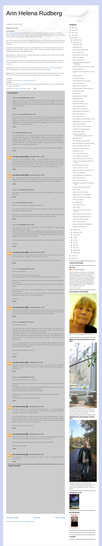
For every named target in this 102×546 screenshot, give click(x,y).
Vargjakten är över (78, 151)
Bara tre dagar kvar (78, 52)
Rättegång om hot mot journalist (82, 121)
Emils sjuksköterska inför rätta (81, 146)
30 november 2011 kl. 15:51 (26, 224)
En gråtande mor (77, 47)
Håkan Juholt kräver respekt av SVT (83, 170)
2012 (73, 35)
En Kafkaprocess (77, 202)
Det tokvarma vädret (78, 78)
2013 (73, 32)
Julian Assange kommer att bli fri (82, 214)
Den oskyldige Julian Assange (81, 141)
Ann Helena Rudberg (34, 13)
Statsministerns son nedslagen (81, 194)
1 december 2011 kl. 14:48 (36, 454)
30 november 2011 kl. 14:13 (28, 114)
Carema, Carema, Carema (80, 167)
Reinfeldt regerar (77, 75)
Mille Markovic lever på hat (80, 55)
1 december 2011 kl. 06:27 (36, 362)
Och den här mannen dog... (80, 153)
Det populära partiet (78, 91)
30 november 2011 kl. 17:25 (26, 269)
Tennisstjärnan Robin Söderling (51, 67)
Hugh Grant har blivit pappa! (81, 219)
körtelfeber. (9, 64)
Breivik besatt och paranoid (80, 50)
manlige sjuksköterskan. (29, 80)
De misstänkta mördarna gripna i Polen (84, 119)
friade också (16, 80)
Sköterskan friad (77, 44)
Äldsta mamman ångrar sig (80, 192)
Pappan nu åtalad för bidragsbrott (82, 224)
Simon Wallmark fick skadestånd (82, 175)
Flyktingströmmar (78, 98)
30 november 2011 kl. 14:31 (26, 190)
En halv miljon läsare (79, 60)
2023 (73, 27)
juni (74, 240)
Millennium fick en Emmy (80, 86)
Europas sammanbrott (79, 221)
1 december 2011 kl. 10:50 (36, 406)
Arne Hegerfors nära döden (80, 156)
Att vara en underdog (79, 172)
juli (74, 237)
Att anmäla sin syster (79, 205)
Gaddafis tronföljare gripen (80, 103)
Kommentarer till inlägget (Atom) (25, 521)
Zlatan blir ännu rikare (79, 178)
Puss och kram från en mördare (82, 126)
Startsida (36, 518)
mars (74, 247)
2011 (73, 38)
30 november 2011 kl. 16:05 (36, 252)
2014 (73, 30)
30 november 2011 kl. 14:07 (26, 98)
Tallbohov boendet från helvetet (82, 216)
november (76, 42)
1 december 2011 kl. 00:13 (26, 322)
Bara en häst (76, 189)
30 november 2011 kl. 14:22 (36, 156)
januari (75, 252)
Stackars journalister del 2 (80, 226)
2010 (73, 256)
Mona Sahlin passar (78, 83)
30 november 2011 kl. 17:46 (36, 307)
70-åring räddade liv (78, 199)
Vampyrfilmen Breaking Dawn (81, 129)
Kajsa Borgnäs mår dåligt (80, 96)
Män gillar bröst (77, 138)
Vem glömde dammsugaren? (81, 148)
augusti (75, 235)
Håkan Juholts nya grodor (80, 109)
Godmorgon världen (78, 57)
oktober (75, 230)
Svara (14, 108)
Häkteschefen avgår (78, 131)
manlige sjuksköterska (15, 33)
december (76, 40)
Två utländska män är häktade (81, 187)
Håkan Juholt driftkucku (79, 124)
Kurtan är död (76, 93)
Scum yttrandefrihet (78, 69)
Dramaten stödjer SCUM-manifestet (83, 88)
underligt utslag (16, 40)
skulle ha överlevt (57, 35)
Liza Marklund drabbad (79, 106)
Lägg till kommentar (14, 466)
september (76, 232)
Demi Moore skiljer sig (79, 114)
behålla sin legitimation (21, 84)
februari (75, 250)
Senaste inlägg (12, 518)
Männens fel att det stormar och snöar (83, 66)
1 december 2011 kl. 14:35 (36, 434)
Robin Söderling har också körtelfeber (83, 143)
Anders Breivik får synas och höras (83, 158)
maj (74, 242)
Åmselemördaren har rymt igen (81, 81)
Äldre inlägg (60, 518)
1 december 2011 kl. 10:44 (26, 377)
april (74, 245)
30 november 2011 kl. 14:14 (24, 132)
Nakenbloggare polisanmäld (81, 111)
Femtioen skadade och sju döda (82, 197)
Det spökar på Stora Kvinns (80, 165)
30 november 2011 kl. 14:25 (36, 175)
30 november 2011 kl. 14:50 (25, 202)
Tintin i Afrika (76, 207)
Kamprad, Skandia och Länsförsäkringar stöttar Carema (83, 134)
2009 (73, 258)
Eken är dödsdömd (78, 116)
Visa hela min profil (74, 288)
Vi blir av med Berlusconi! (80, 180)
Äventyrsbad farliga (78, 101)
